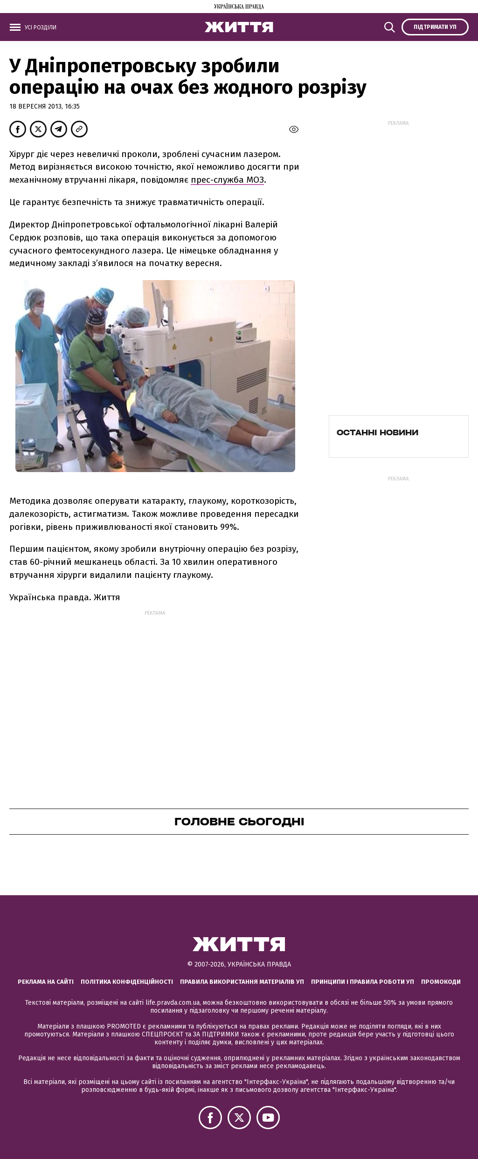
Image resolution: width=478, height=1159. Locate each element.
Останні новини (377, 432)
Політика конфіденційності (127, 981)
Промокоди (441, 981)
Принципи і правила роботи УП (362, 981)
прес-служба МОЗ (227, 179)
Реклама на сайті (46, 981)
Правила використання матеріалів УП (242, 981)
